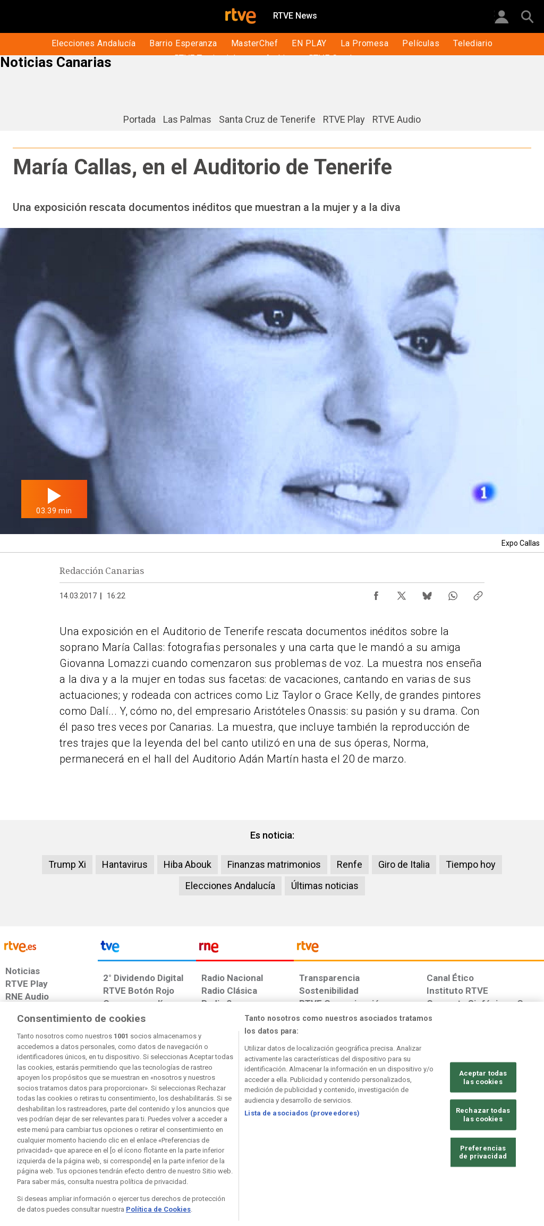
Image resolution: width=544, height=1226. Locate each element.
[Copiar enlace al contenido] (478, 593)
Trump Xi (67, 864)
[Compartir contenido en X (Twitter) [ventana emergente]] (401, 593)
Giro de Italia (404, 864)
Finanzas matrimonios (274, 864)
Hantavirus (125, 864)
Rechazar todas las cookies (483, 1154)
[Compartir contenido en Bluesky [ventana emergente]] (427, 593)
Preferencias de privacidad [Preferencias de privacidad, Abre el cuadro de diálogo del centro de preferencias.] (483, 1191)
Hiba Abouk (187, 864)
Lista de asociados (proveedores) (302, 1153)
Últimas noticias (325, 885)
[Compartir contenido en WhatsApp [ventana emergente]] (452, 593)
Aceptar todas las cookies (483, 1117)
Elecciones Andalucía (230, 885)
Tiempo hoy (471, 864)
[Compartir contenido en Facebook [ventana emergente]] (376, 593)
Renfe (349, 864)
